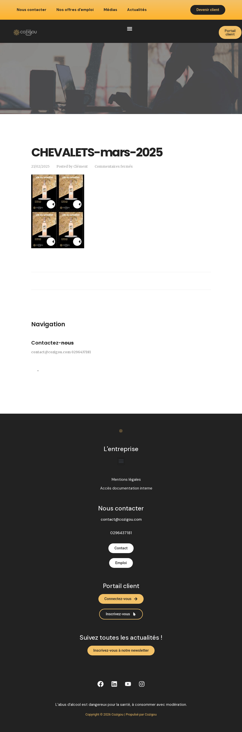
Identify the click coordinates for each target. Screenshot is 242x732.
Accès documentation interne (126, 488)
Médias (110, 10)
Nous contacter (31, 10)
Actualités (137, 10)
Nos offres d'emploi (75, 10)
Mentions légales (126, 480)
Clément (80, 166)
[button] (129, 29)
